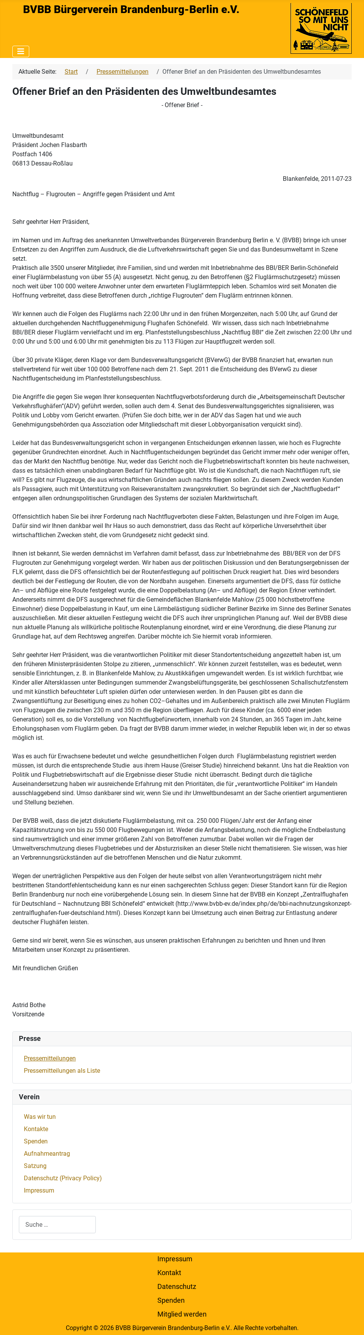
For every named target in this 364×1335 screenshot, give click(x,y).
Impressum (39, 1190)
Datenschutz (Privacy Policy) (63, 1178)
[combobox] (57, 1224)
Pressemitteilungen (50, 1058)
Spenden (36, 1141)
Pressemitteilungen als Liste (62, 1070)
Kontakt (169, 1273)
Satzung (35, 1166)
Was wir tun (40, 1116)
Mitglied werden (182, 1314)
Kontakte (36, 1129)
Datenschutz (176, 1286)
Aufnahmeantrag (47, 1153)
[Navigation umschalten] (20, 51)
